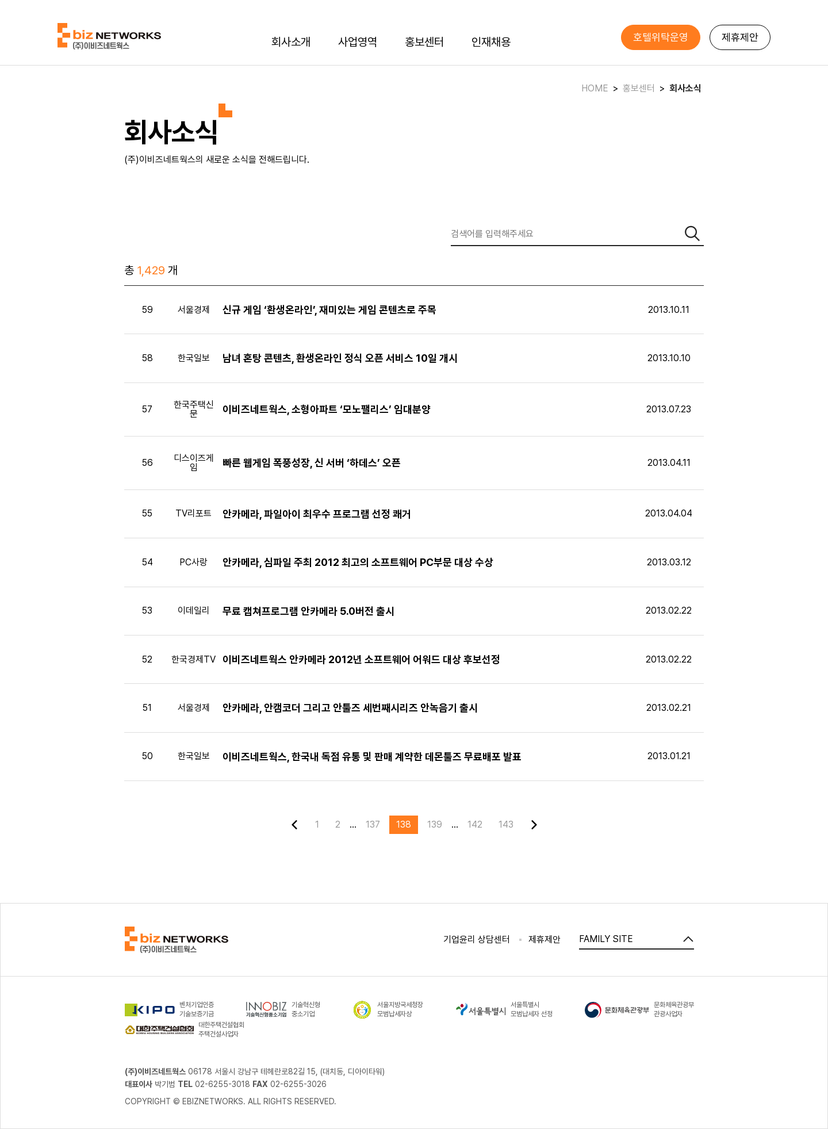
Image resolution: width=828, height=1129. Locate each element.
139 (434, 824)
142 (474, 824)
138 (403, 824)
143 (506, 824)
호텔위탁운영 (660, 37)
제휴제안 (740, 37)
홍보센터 (424, 42)
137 (373, 824)
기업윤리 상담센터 (476, 939)
